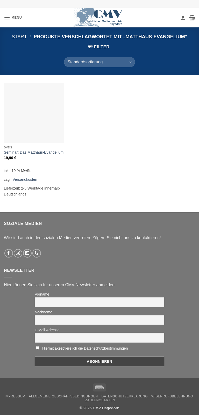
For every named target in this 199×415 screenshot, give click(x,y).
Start (19, 36)
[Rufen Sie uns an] (36, 253)
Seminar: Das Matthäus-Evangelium (33, 152)
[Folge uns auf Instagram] (18, 253)
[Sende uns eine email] (27, 253)
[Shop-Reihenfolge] (99, 62)
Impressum (15, 396)
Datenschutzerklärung (125, 396)
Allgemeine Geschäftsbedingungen (63, 396)
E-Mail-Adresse (47, 330)
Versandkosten (24, 179)
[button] (13, 17)
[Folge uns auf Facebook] (8, 253)
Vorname (42, 294)
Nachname (43, 312)
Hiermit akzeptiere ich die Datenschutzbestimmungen (85, 348)
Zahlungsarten (100, 400)
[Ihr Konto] (183, 17)
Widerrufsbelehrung (172, 396)
